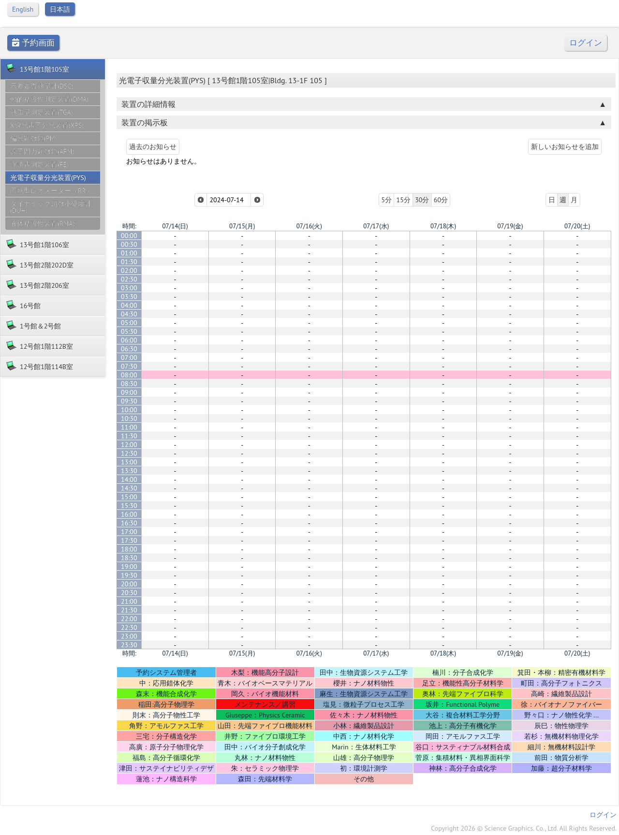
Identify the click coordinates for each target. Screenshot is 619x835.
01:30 (129, 261)
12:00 (129, 444)
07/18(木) (443, 226)
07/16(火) (309, 226)
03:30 (129, 296)
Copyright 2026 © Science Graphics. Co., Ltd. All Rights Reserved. (524, 828)
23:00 (129, 636)
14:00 (129, 479)
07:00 (129, 357)
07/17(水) (376, 226)
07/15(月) (242, 226)
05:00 (129, 322)
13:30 (129, 470)
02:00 (129, 270)
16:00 (129, 514)
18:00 (129, 549)
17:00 (129, 531)
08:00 (129, 375)
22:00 (129, 618)
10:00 (129, 409)
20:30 (129, 592)
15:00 (129, 496)
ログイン (585, 42)
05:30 (129, 331)
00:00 (129, 235)
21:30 (129, 610)
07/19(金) (510, 226)
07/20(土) (577, 226)
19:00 (129, 566)
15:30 (129, 505)
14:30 (129, 488)
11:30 (129, 436)
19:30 (129, 575)
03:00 (129, 287)
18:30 (129, 557)
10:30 (129, 418)
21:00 (129, 601)
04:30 (129, 314)
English (22, 9)
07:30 (129, 366)
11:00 (129, 427)
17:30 (129, 540)
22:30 (129, 627)
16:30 (129, 523)
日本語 (60, 9)
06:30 (129, 348)
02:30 (129, 279)
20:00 (129, 584)
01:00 (129, 253)
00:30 (129, 244)
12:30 (129, 453)
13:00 (129, 462)
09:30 (129, 401)
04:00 (129, 305)
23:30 (129, 645)
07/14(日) (175, 226)
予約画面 (33, 42)
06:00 (129, 340)
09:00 (129, 392)
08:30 (129, 383)
